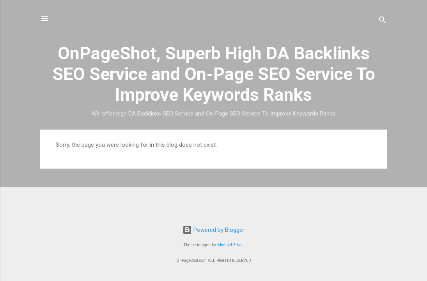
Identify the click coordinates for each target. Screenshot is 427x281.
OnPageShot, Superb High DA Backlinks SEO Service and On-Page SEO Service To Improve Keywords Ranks (213, 74)
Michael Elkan (230, 244)
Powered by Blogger (213, 229)
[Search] (382, 21)
